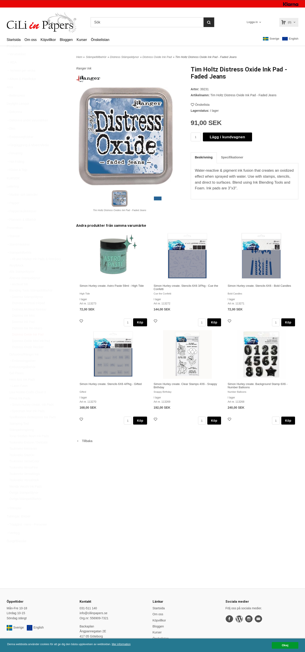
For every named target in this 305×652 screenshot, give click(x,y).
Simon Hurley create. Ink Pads (31, 415)
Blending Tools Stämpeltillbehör (30, 301)
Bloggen (66, 40)
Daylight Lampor (18, 114)
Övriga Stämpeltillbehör (25, 509)
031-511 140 (88, 608)
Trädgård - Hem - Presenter (27, 535)
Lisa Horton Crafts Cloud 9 (27, 402)
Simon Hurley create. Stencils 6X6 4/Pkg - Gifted (111, 384)
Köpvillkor (48, 40)
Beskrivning (204, 157)
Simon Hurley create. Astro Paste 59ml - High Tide (112, 285)
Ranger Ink (83, 68)
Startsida (14, 40)
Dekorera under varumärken (27, 131)
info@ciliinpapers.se (93, 613)
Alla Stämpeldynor (22, 282)
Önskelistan (100, 40)
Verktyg (13, 543)
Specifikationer (232, 157)
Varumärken (16, 64)
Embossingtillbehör (22, 377)
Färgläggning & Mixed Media (28, 155)
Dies (11, 139)
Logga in (252, 22)
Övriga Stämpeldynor (24, 503)
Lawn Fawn (18, 396)
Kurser (82, 40)
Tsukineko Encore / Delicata (28, 453)
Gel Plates (16, 383)
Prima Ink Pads (19, 409)
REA (12, 73)
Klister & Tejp (17, 180)
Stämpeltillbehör (19, 263)
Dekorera (14, 122)
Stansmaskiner (18, 255)
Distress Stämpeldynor (26, 307)
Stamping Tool (19, 434)
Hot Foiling (15, 172)
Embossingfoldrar (20, 147)
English (290, 39)
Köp (140, 322)
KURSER (13, 188)
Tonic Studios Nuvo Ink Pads (29, 446)
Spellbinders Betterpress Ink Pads (32, 427)
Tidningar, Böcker (19, 527)
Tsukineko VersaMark (24, 490)
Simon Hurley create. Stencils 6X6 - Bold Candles (259, 285)
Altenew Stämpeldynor (24, 288)
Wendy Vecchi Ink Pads (25, 497)
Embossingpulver (22, 371)
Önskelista (200, 104)
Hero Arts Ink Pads (22, 390)
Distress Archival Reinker (29, 320)
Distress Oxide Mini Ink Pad (31, 351)
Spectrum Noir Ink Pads (27, 421)
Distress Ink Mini (23, 326)
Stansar (13, 246)
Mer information (134, 644)
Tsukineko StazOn (21, 465)
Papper (13, 213)
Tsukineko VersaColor (24, 471)
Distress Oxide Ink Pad (27, 345)
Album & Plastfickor (21, 89)
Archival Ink (18, 294)
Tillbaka (84, 441)
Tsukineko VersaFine (23, 478)
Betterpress (16, 106)
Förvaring (14, 163)
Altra (10, 97)
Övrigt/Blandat (16, 551)
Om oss (30, 40)
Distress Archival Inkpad (28, 313)
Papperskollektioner (22, 221)
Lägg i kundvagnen (227, 137)
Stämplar (14, 518)
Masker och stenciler (22, 205)
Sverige (271, 38)
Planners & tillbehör (21, 230)
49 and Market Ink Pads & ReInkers (35, 269)
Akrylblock (16, 276)
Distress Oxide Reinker (28, 357)
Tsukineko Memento (23, 459)
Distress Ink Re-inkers (27, 338)
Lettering (13, 197)
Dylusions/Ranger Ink (24, 365)
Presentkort (15, 238)
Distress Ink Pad (23, 332)
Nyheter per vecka (21, 81)
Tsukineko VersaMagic (24, 484)
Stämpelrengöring (21, 440)
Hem (79, 57)
